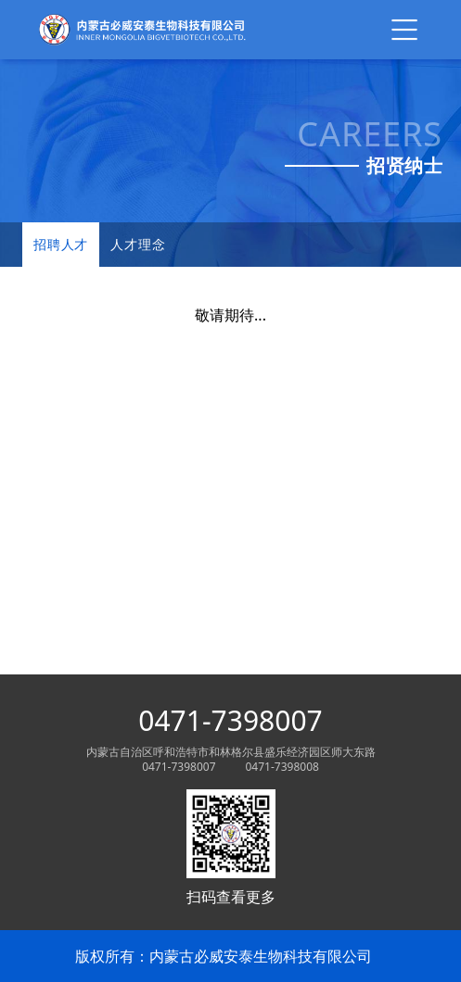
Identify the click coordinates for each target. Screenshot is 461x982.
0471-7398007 (230, 720)
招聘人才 (60, 244)
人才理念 (137, 244)
